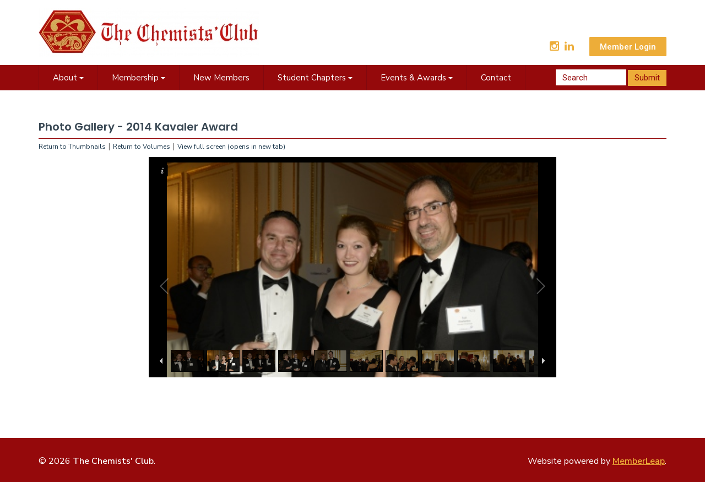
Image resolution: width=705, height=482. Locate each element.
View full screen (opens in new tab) (231, 146)
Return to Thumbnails (72, 146)
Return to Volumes (141, 146)
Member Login (628, 47)
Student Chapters (315, 77)
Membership (138, 77)
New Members (221, 77)
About (68, 77)
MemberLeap (638, 461)
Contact (496, 77)
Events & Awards (417, 77)
